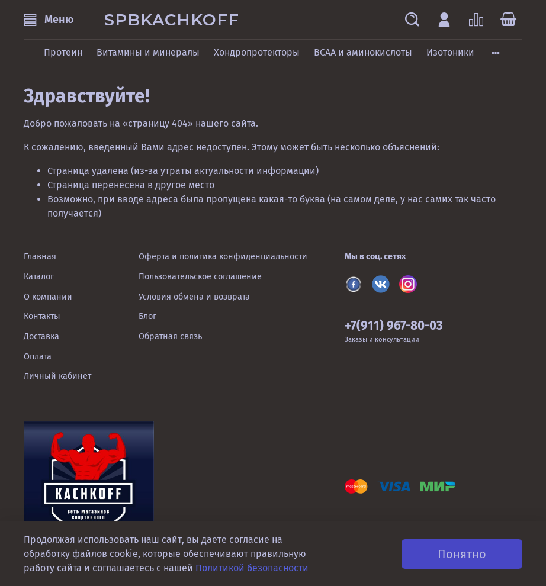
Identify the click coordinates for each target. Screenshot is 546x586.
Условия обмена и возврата (194, 297)
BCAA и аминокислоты (363, 52)
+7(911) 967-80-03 (394, 325)
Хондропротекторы (257, 52)
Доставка (41, 336)
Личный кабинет (57, 376)
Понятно (462, 554)
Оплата (38, 357)
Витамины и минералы (148, 52)
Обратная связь (170, 336)
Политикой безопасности (252, 568)
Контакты (42, 316)
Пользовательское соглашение (200, 277)
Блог (147, 316)
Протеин (63, 52)
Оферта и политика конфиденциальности (223, 257)
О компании (48, 297)
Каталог (39, 277)
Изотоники (450, 52)
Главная (40, 257)
